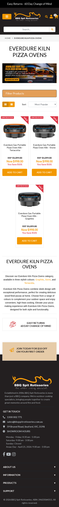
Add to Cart (14, 172)
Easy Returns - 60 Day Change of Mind (29, 3)
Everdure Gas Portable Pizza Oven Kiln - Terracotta (15, 147)
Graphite (39, 279)
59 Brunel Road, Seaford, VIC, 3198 (26, 426)
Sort (24, 104)
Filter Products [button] (15, 93)
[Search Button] (52, 29)
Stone (48, 279)
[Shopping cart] (54, 16)
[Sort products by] (42, 104)
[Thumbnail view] (5, 104)
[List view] (11, 104)
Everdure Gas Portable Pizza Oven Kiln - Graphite (29, 216)
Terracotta (29, 283)
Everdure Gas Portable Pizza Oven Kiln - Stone (44, 146)
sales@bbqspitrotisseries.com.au (25, 421)
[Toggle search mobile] (45, 16)
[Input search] (26, 29)
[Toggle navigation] (6, 16)
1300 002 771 (14, 417)
